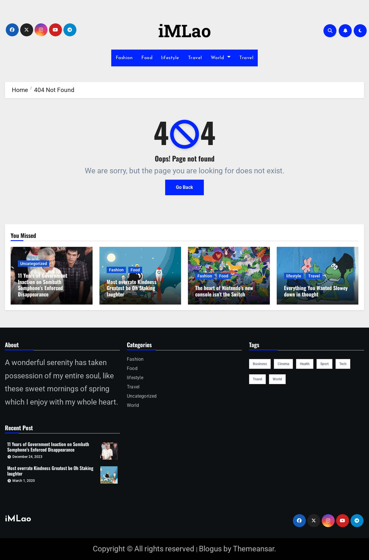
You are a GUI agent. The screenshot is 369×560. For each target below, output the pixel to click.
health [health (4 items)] (305, 364)
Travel (195, 58)
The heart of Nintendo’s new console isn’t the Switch (224, 291)
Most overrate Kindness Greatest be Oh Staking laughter (132, 288)
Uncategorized (33, 263)
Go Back (184, 187)
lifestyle (170, 58)
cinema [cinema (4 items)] (283, 364)
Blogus (210, 548)
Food (147, 58)
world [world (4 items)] (277, 379)
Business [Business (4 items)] (260, 364)
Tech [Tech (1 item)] (343, 364)
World (221, 58)
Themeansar (253, 548)
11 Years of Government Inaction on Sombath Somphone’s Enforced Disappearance (42, 285)
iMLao (184, 30)
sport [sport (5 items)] (324, 364)
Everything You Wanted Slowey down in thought (316, 291)
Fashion (124, 58)
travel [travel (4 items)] (257, 379)
